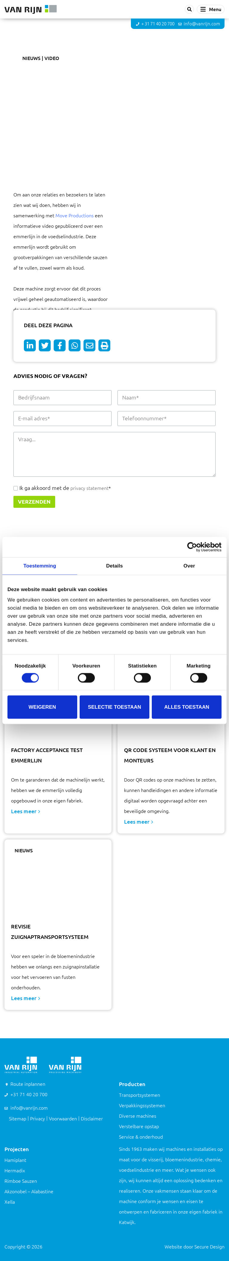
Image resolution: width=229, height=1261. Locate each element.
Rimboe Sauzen (20, 1181)
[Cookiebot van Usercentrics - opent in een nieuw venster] (195, 547)
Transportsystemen (139, 1095)
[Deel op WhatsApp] (75, 345)
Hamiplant (15, 1160)
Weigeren (42, 707)
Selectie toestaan (114, 707)
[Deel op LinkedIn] (30, 345)
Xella (9, 1202)
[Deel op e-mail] (89, 345)
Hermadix (14, 1170)
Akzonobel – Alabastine (28, 1191)
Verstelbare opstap (139, 1126)
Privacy (37, 1118)
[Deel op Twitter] (45, 345)
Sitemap (17, 1118)
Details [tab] (114, 566)
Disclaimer (92, 1118)
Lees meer (25, 811)
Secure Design (209, 1246)
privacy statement (89, 488)
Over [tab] (189, 566)
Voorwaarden (63, 1118)
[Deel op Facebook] (60, 345)
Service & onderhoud (141, 1136)
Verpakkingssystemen (142, 1105)
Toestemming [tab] (40, 566)
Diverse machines (137, 1116)
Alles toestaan (186, 707)
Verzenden (34, 502)
